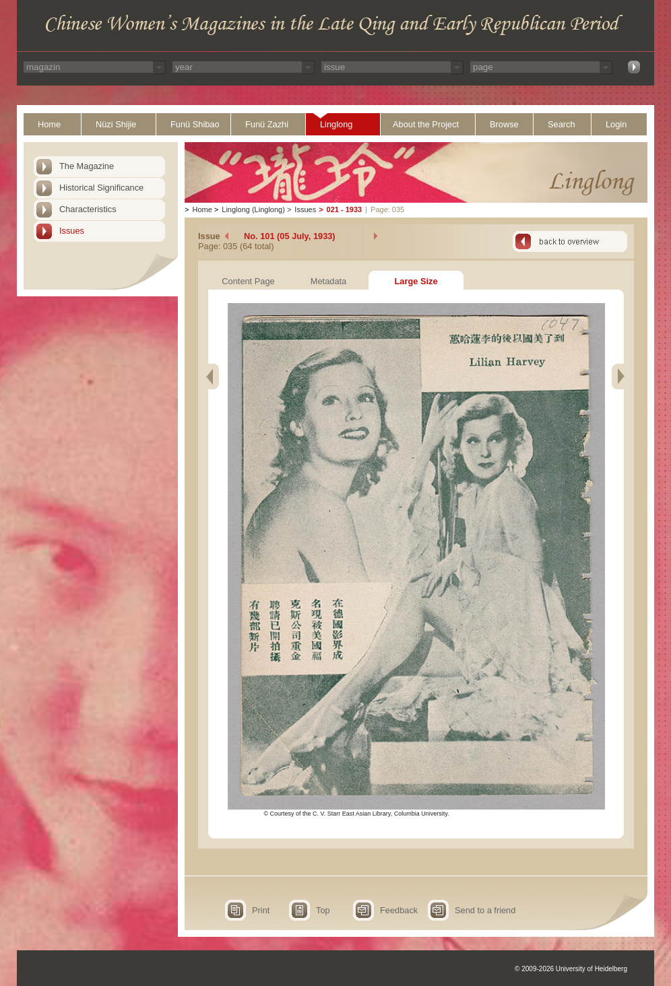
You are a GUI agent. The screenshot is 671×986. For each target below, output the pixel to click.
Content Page (248, 281)
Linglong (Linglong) (253, 209)
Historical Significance (101, 188)
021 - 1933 (344, 209)
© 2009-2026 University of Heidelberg (571, 969)
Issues (71, 231)
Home (49, 124)
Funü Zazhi (266, 124)
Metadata (328, 281)
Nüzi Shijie (116, 124)
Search (561, 124)
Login (616, 124)
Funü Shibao (195, 124)
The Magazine (86, 166)
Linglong (336, 124)
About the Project (426, 124)
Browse (504, 124)
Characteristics (88, 209)
